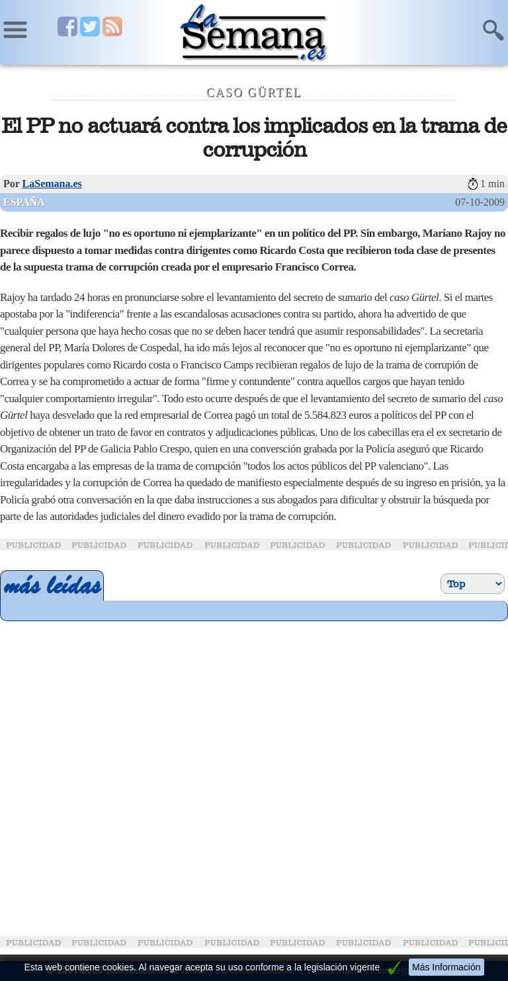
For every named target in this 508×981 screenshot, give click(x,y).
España (24, 202)
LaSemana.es (52, 183)
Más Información (446, 967)
